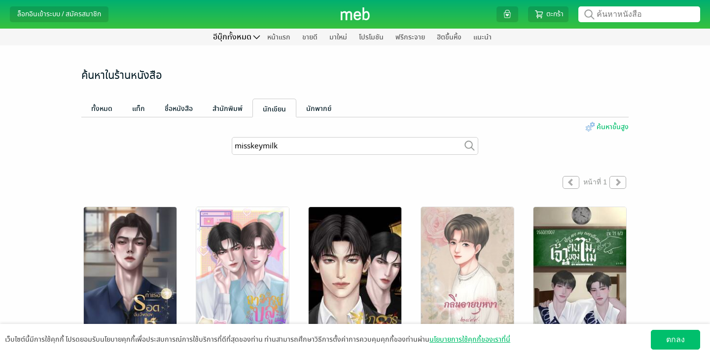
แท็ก (138, 109)
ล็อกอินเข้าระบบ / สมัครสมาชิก (59, 14)
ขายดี (310, 37)
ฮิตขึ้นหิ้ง (449, 37)
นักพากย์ (318, 109)
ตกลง (675, 339)
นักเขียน (274, 109)
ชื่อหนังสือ (179, 109)
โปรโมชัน (371, 37)
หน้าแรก (278, 37)
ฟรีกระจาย (410, 37)
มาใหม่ (338, 37)
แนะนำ (482, 37)
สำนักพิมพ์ (228, 109)
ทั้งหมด (101, 109)
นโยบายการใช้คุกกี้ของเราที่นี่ (469, 339)
